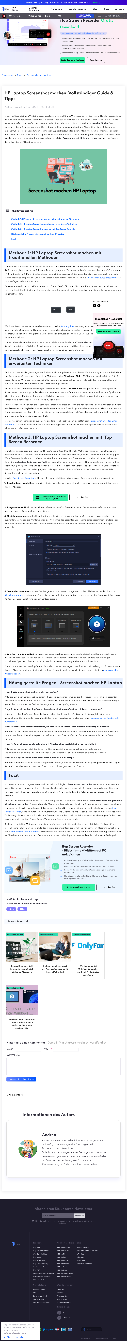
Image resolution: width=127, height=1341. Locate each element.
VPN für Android (63, 1260)
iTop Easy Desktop (40, 1254)
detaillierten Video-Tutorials (25, 832)
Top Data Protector (40, 1267)
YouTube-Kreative (63, 1302)
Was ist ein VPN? (83, 1247)
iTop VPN (36, 1247)
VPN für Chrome (63, 1264)
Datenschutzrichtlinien (101, 1338)
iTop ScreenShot (39, 1260)
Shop (107, 9)
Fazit (13, 239)
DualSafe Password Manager (44, 1273)
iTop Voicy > (96, 2)
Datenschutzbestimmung (15, 1333)
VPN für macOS (63, 1251)
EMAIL (48, 1049)
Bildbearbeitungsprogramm (102, 278)
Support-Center (39, 1290)
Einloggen (120, 9)
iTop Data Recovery (40, 1264)
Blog (19, 75)
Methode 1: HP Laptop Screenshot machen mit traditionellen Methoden (45, 219)
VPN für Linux (62, 1270)
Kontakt (60, 1293)
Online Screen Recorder (41, 1276)
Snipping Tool (67, 326)
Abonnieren (79, 1216)
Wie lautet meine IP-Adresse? (87, 1251)
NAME (10, 1049)
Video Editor (34, 16)
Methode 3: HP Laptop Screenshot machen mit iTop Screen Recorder (43, 229)
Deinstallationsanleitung (42, 1302)
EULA (114, 1338)
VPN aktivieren (38, 1299)
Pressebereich (62, 1296)
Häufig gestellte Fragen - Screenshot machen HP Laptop (37, 234)
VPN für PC (61, 1254)
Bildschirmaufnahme (14, 595)
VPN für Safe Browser (65, 1273)
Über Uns (60, 1290)
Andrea (8, 107)
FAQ (59, 16)
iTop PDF (36, 1270)
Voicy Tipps (81, 1260)
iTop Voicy (37, 1257)
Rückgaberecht (85, 1338)
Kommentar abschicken (21, 1079)
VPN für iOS (61, 1257)
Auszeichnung (62, 1299)
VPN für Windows (63, 1247)
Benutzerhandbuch (40, 1296)
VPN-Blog (80, 1254)
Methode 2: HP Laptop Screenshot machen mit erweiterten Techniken (44, 224)
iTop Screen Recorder (23, 478)
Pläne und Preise (39, 1280)
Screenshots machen (39, 75)
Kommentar (13, 1055)
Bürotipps (80, 1257)
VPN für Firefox (62, 1267)
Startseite (7, 75)
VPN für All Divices (64, 1276)
